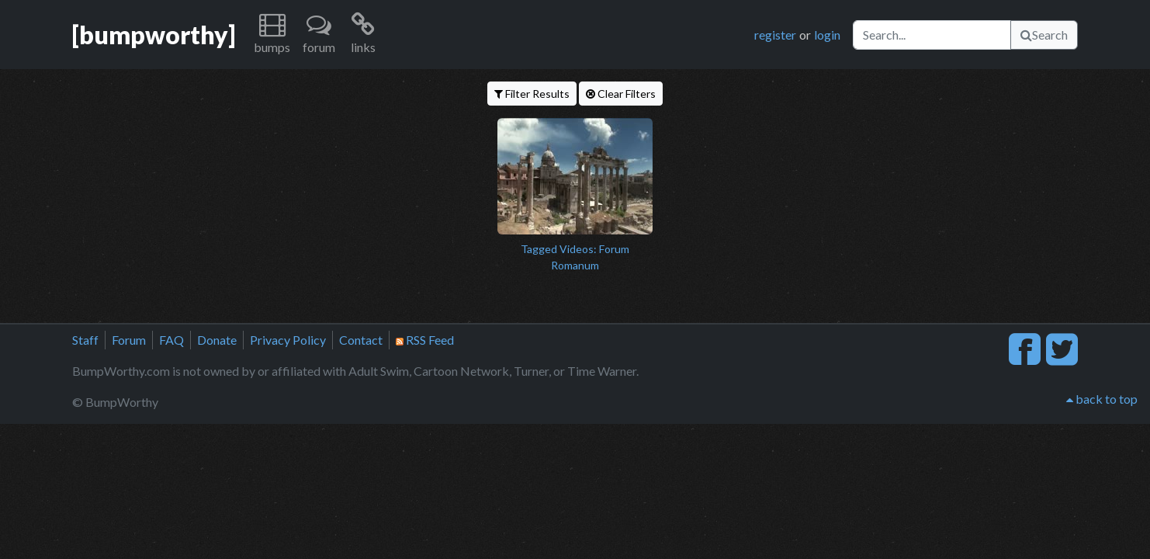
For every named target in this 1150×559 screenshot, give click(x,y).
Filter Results (532, 93)
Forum (129, 339)
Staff (85, 339)
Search (1044, 34)
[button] (272, 34)
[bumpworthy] (153, 34)
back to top (1102, 398)
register (775, 34)
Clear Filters (621, 93)
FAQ (171, 339)
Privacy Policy (288, 339)
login (827, 34)
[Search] (932, 35)
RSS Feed (425, 339)
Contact (361, 339)
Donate (217, 339)
